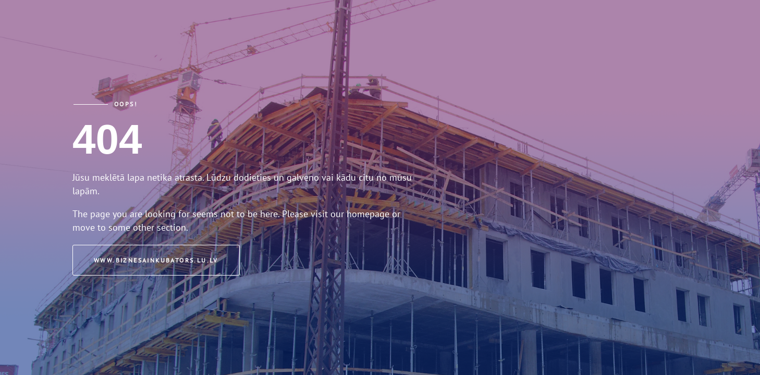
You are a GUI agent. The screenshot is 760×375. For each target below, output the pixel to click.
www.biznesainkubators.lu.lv (156, 260)
